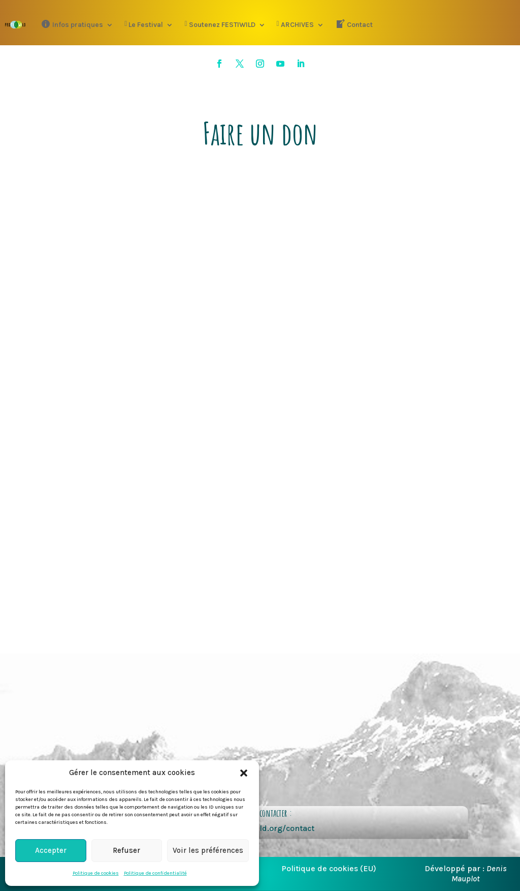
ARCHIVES (295, 24)
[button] (244, 773)
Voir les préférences (208, 850)
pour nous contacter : (260, 813)
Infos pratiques (72, 24)
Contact (354, 24)
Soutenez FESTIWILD (219, 24)
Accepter (51, 850)
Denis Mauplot (479, 873)
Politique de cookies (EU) (328, 868)
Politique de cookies (96, 873)
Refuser (126, 850)
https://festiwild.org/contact (259, 828)
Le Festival (143, 24)
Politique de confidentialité (155, 873)
